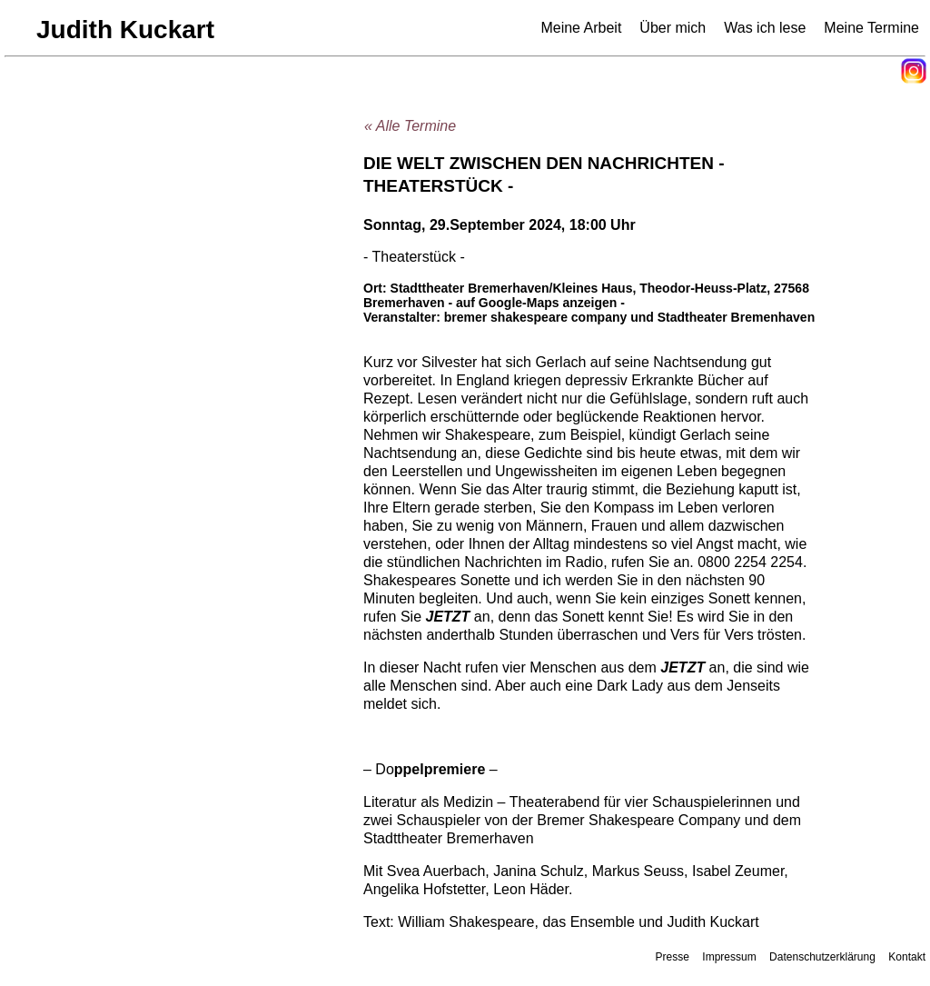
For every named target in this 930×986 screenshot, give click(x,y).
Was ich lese (765, 27)
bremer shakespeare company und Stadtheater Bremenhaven (630, 317)
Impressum (729, 957)
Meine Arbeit (580, 27)
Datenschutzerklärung (822, 957)
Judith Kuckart (125, 29)
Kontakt (906, 957)
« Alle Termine (410, 126)
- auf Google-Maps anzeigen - (536, 302)
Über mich (672, 27)
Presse (672, 957)
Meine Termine (871, 27)
